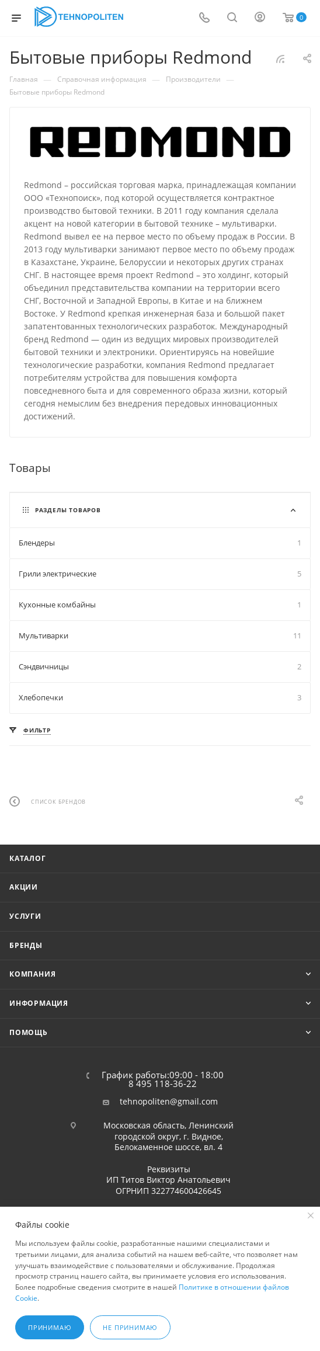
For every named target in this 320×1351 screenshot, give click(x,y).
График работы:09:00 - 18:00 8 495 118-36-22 (163, 1079)
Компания (32, 974)
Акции (23, 887)
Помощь (28, 1032)
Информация (38, 1003)
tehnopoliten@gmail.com (169, 1101)
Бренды (26, 945)
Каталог (27, 858)
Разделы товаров (68, 510)
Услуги (25, 916)
